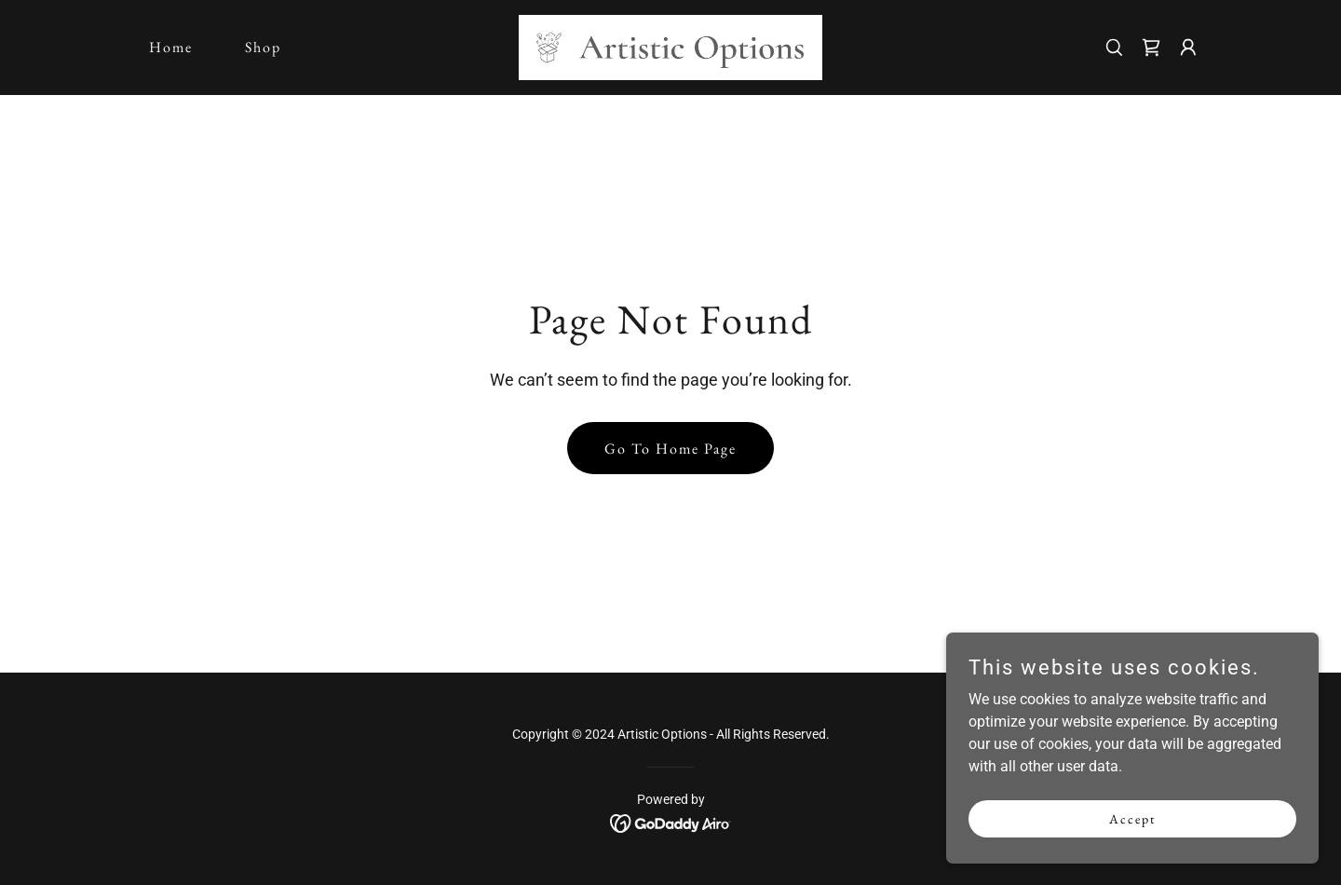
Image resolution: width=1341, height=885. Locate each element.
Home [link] (171, 47)
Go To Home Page (670, 448)
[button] (1188, 47)
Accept (1132, 831)
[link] (671, 46)
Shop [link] (263, 47)
